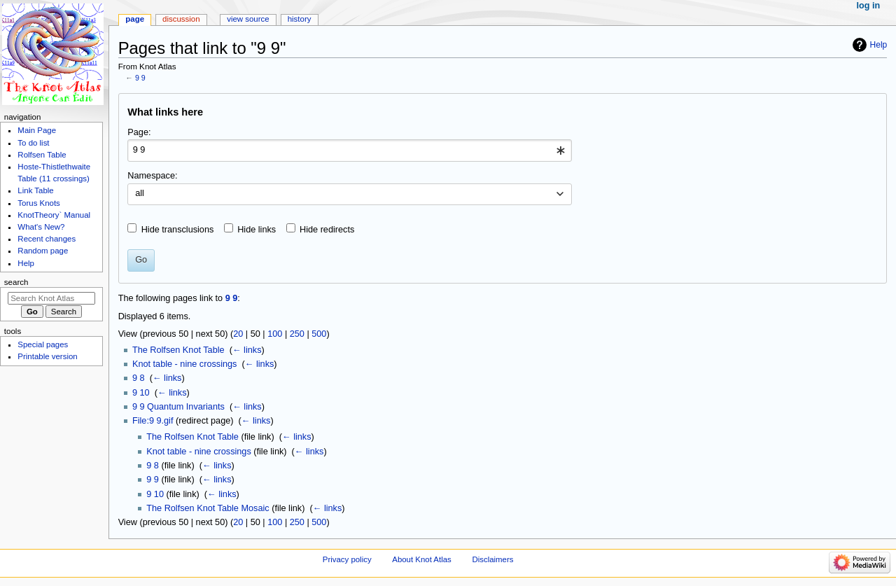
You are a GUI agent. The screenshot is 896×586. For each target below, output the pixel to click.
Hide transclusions (177, 230)
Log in (869, 6)
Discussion (181, 19)
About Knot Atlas (421, 559)
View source (248, 19)
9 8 (138, 378)
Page (134, 19)
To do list (33, 143)
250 (297, 334)
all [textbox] (139, 193)
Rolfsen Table (42, 155)
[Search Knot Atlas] (51, 298)
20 (238, 334)
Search (16, 282)
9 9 (140, 78)
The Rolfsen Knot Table (178, 350)
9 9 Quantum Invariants (178, 407)
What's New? (41, 227)
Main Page (37, 130)
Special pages (43, 344)
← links (247, 350)
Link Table (35, 190)
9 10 (141, 393)
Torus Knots (38, 203)
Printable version (47, 356)
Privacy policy (347, 559)
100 (274, 334)
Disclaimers (492, 559)
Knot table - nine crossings (184, 364)
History (300, 19)
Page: (138, 132)
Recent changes (47, 239)
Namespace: (152, 176)
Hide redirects (327, 230)
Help (879, 45)
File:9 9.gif (153, 421)
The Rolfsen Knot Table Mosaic (207, 508)
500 (319, 334)
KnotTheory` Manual (54, 215)
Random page (43, 250)
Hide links (256, 230)
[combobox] (349, 150)
